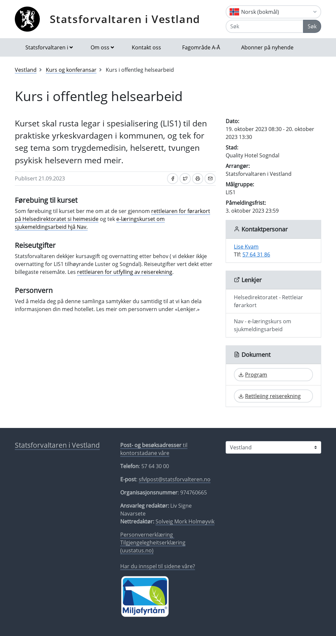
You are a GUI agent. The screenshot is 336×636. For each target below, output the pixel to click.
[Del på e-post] (210, 178)
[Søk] (264, 26)
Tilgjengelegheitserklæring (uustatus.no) (152, 546)
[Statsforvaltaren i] (273, 447)
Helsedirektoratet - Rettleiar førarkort (268, 301)
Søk (312, 26)
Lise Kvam (246, 246)
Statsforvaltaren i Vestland (125, 19)
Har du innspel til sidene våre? (157, 566)
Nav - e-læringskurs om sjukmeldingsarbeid (262, 325)
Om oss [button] (100, 47)
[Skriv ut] (197, 178)
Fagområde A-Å (201, 47)
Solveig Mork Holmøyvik (184, 521)
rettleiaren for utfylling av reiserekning (124, 272)
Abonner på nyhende (267, 47)
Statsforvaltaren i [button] (46, 47)
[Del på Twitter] (185, 178)
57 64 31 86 (256, 254)
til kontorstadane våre (153, 449)
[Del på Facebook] (172, 178)
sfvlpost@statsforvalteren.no (174, 479)
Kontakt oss (146, 47)
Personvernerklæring (147, 534)
